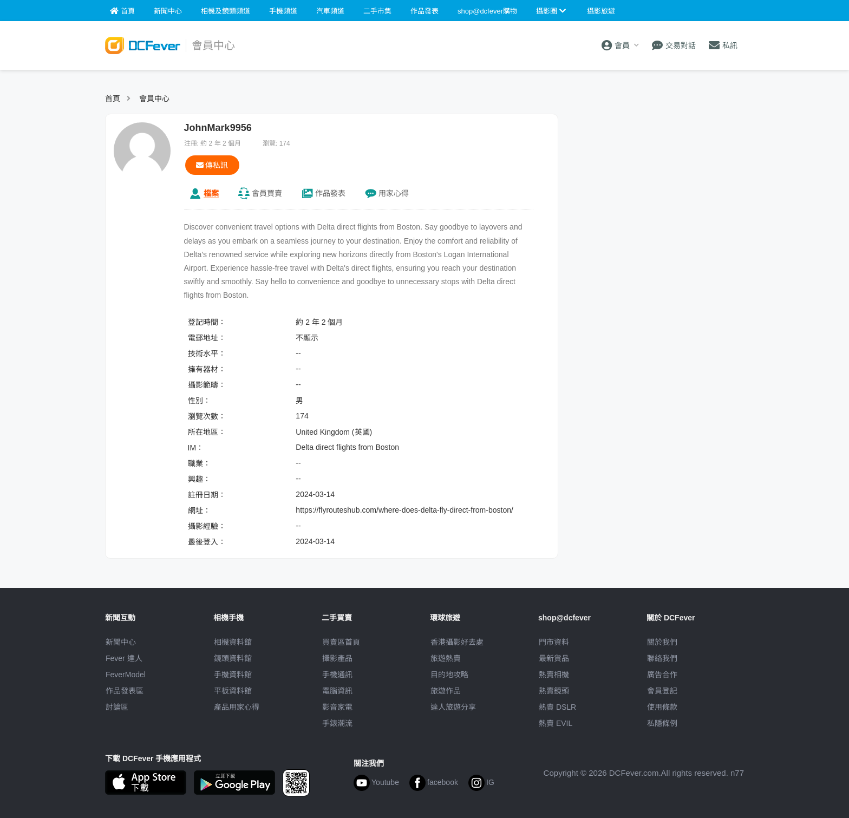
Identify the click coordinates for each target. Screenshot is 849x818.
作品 (330, 193)
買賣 (267, 193)
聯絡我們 (662, 658)
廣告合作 (662, 674)
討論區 (117, 707)
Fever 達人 (124, 658)
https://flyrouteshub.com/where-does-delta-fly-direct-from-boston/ (404, 510)
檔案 (211, 193)
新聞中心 (121, 642)
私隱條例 (662, 723)
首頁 (112, 98)
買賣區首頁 (341, 642)
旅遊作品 (445, 690)
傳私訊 (212, 165)
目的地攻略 (449, 674)
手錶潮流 (337, 723)
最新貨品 (554, 658)
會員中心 (154, 98)
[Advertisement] (656, 181)
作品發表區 (124, 690)
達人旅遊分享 (453, 707)
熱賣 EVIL (555, 723)
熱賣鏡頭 (554, 690)
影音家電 (337, 707)
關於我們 (662, 642)
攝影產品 (337, 658)
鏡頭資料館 (233, 658)
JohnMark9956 (218, 127)
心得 (393, 193)
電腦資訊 (337, 690)
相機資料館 (233, 642)
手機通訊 (337, 674)
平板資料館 (233, 690)
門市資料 (554, 642)
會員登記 (662, 690)
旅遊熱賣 (445, 658)
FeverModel (126, 674)
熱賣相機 (554, 674)
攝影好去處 (457, 642)
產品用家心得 (236, 707)
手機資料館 (233, 674)
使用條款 (662, 707)
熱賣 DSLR (557, 707)
